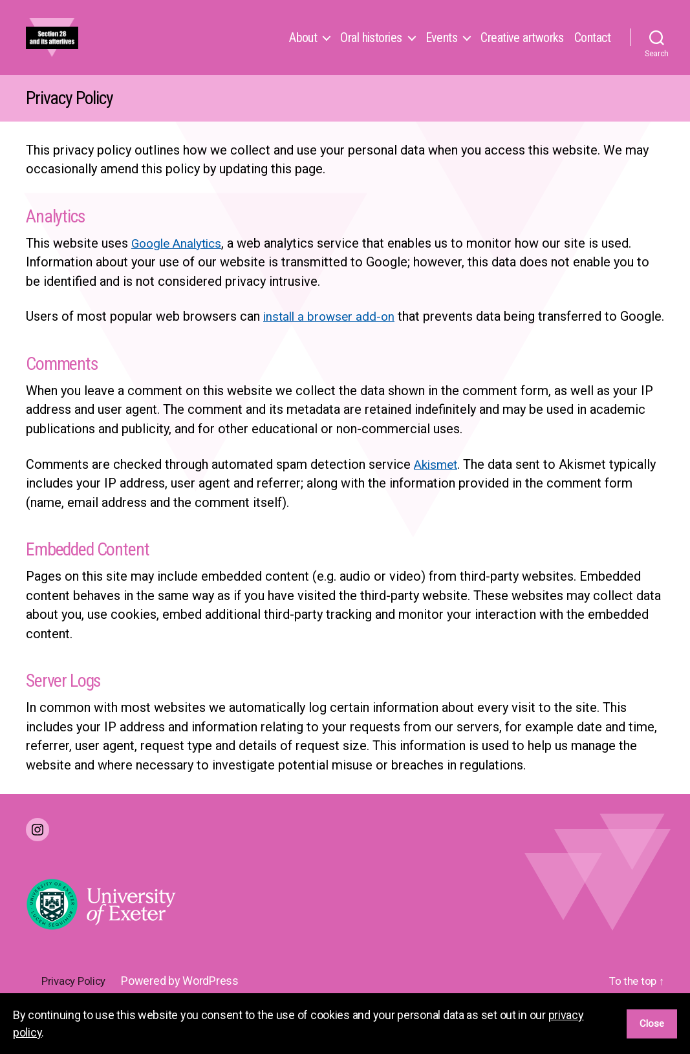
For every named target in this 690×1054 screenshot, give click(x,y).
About (303, 50)
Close (652, 1023)
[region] (345, 1023)
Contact (592, 50)
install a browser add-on (331, 342)
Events (442, 50)
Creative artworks (522, 50)
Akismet (437, 509)
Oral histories (371, 50)
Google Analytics (179, 269)
